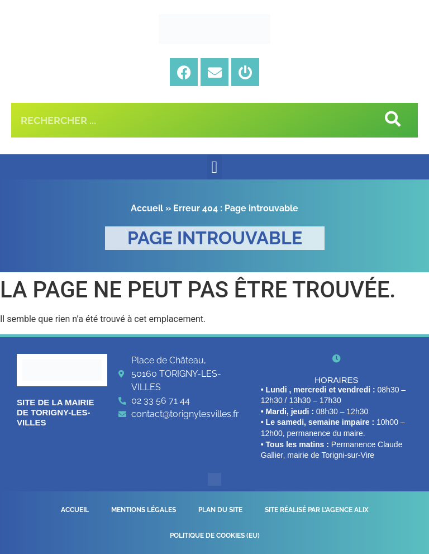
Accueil (147, 208)
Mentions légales (143, 510)
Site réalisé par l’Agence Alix (317, 510)
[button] (214, 166)
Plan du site (220, 510)
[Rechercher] (391, 120)
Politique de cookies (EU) (215, 535)
